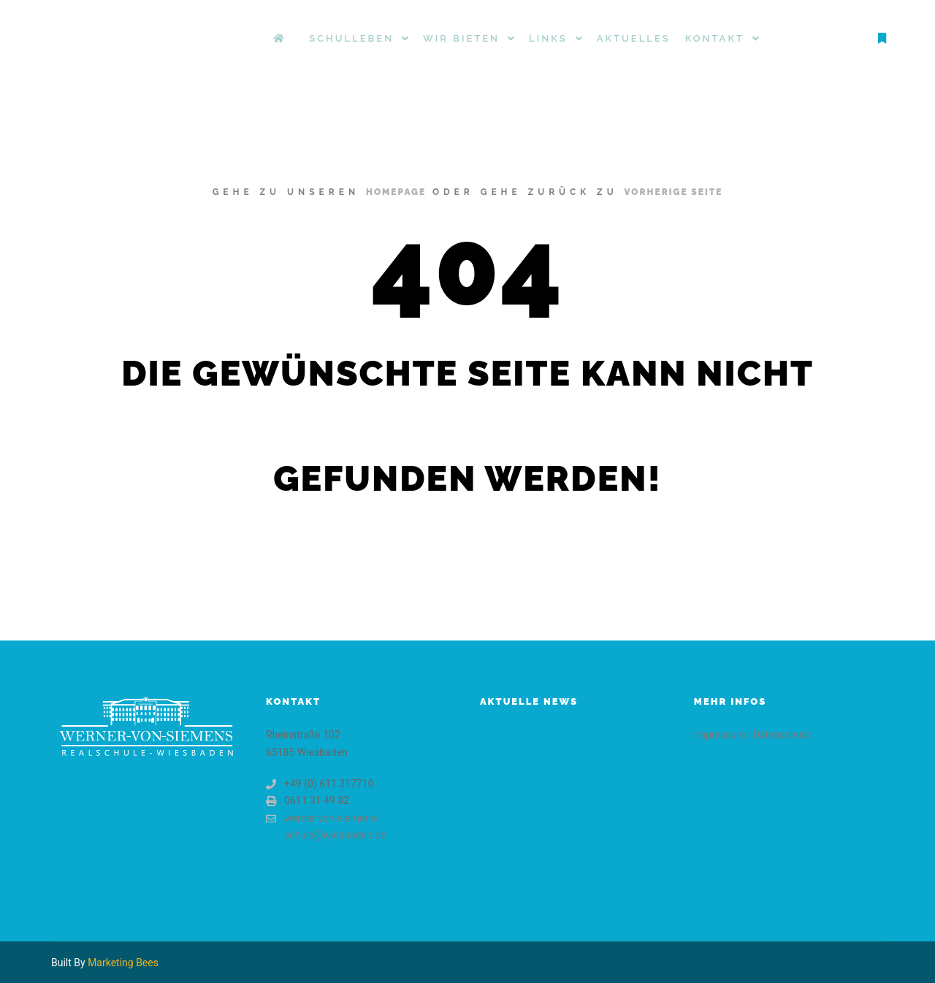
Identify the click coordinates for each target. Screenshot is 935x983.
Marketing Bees (123, 962)
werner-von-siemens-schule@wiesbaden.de (326, 825)
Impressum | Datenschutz (752, 735)
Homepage (396, 192)
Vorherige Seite (674, 192)
